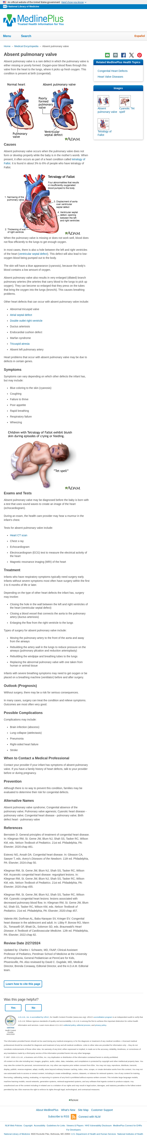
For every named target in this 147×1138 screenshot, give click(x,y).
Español (140, 35)
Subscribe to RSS (62, 1117)
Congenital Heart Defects (112, 70)
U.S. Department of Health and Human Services (93, 1134)
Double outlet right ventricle (26, 320)
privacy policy (100, 1025)
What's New (68, 1109)
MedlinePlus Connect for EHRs (127, 1125)
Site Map (83, 1109)
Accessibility (39, 1125)
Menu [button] (9, 36)
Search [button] (28, 36)
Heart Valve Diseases (110, 76)
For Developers (73, 1130)
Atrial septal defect (21, 314)
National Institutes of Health (130, 1134)
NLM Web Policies (13, 1125)
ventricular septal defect (33, 253)
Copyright (28, 1125)
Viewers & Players (74, 1125)
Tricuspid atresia (19, 343)
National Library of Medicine (23, 6)
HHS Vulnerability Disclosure (98, 1125)
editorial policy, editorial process (77, 1025)
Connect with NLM (89, 1116)
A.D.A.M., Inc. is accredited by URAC (33, 1017)
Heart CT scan (18, 535)
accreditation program (103, 1017)
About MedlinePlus (47, 1109)
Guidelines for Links (56, 1125)
